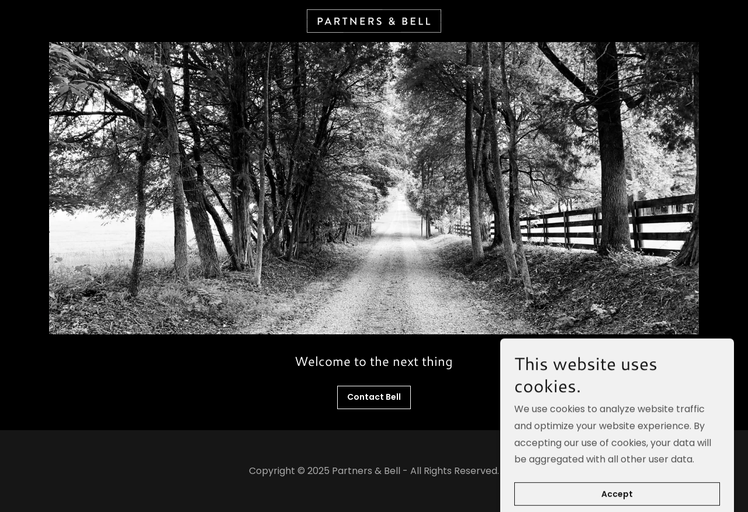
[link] (374, 20)
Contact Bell (374, 397)
